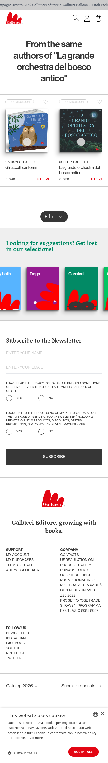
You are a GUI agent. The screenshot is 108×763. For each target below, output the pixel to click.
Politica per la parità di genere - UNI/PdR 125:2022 (81, 591)
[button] (22, 753)
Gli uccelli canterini (21, 167)
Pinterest (15, 653)
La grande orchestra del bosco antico (79, 170)
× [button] (102, 714)
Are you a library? (23, 570)
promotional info (77, 580)
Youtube (14, 648)
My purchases (20, 560)
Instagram (16, 638)
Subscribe (54, 457)
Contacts (69, 555)
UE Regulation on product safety (77, 562)
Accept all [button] (83, 752)
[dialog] (54, 735)
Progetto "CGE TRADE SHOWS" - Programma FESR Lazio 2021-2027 (80, 606)
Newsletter (17, 633)
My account (17, 555)
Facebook (15, 643)
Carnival (80, 274)
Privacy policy (74, 570)
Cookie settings (75, 575)
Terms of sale (19, 565)
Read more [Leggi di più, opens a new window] (35, 738)
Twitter (13, 658)
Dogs (39, 274)
